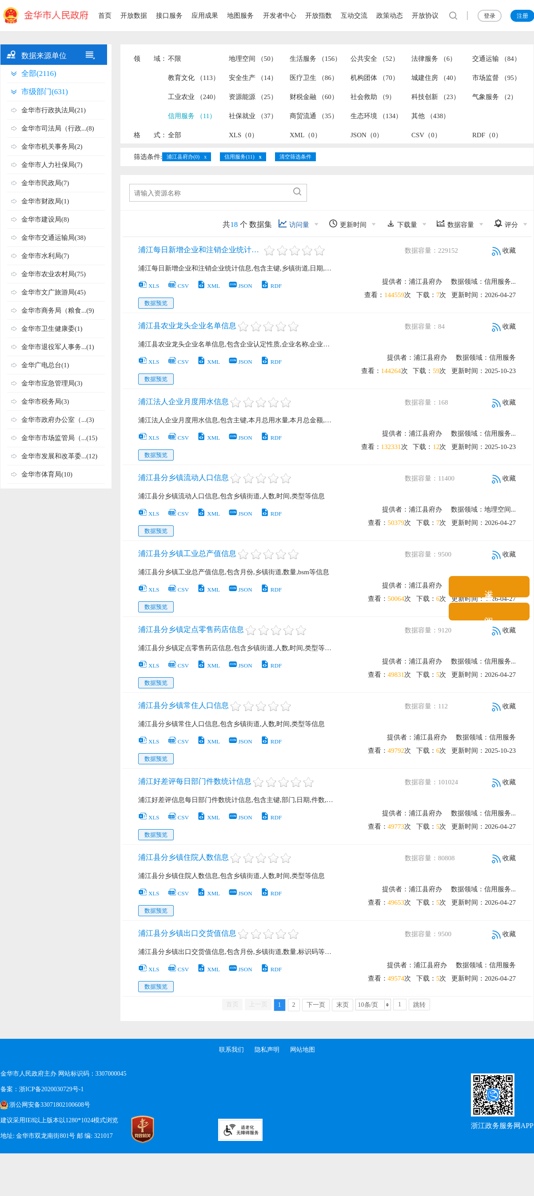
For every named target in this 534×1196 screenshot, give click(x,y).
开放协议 (425, 15)
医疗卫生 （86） (314, 77)
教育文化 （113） (193, 77)
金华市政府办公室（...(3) (57, 419)
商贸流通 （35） (314, 115)
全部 (174, 135)
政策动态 (389, 15)
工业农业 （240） (193, 96)
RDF (271, 285)
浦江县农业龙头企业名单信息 (187, 326)
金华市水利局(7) (45, 255)
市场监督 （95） (496, 77)
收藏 (504, 250)
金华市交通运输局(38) (53, 237)
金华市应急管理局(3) (52, 383)
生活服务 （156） (315, 58)
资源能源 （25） (253, 96)
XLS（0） (243, 135)
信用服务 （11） (192, 115)
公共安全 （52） (375, 58)
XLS (148, 285)
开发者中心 (279, 15)
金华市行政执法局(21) (53, 110)
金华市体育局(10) (46, 474)
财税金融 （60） (314, 96)
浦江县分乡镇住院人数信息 (183, 857)
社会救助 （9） (373, 96)
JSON (240, 285)
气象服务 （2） (494, 96)
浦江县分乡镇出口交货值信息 (187, 933)
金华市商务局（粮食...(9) (57, 310)
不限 (174, 58)
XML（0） (305, 135)
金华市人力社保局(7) (52, 164)
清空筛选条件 (295, 157)
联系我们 (231, 1049)
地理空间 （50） (253, 58)
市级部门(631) (44, 91)
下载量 (401, 223)
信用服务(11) (239, 157)
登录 (489, 15)
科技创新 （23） (435, 96)
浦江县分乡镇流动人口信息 (183, 477)
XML (208, 285)
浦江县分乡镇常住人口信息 (183, 705)
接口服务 (169, 15)
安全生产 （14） (253, 77)
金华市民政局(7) (45, 183)
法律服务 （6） (433, 58)
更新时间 (348, 223)
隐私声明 (267, 1049)
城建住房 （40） (435, 77)
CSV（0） (426, 135)
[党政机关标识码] (133, 1129)
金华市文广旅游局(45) (53, 292)
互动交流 (354, 15)
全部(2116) (38, 73)
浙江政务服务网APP (502, 1125)
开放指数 (318, 15)
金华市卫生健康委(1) (52, 328)
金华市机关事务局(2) (52, 146)
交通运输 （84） (496, 58)
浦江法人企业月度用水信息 (183, 401)
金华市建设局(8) (45, 219)
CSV (178, 285)
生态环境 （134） (376, 115)
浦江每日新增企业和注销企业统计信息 (200, 250)
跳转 (419, 1004)
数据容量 (455, 223)
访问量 (293, 223)
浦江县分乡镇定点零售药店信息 (191, 629)
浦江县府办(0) (183, 157)
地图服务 (240, 15)
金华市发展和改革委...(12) (59, 456)
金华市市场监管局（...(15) (59, 437)
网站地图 (302, 1049)
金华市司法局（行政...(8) (57, 128)
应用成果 (204, 15)
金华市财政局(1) (45, 201)
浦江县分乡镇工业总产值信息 (187, 553)
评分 (506, 223)
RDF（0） (487, 135)
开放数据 (133, 15)
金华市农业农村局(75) (53, 274)
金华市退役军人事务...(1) (57, 346)
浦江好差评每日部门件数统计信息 (194, 781)
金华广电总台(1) (45, 365)
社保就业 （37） (253, 115)
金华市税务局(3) (45, 401)
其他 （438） (430, 115)
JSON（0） (367, 135)
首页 (105, 15)
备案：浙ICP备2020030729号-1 (42, 1089)
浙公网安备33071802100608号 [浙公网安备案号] (49, 1104)
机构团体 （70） (375, 77)
